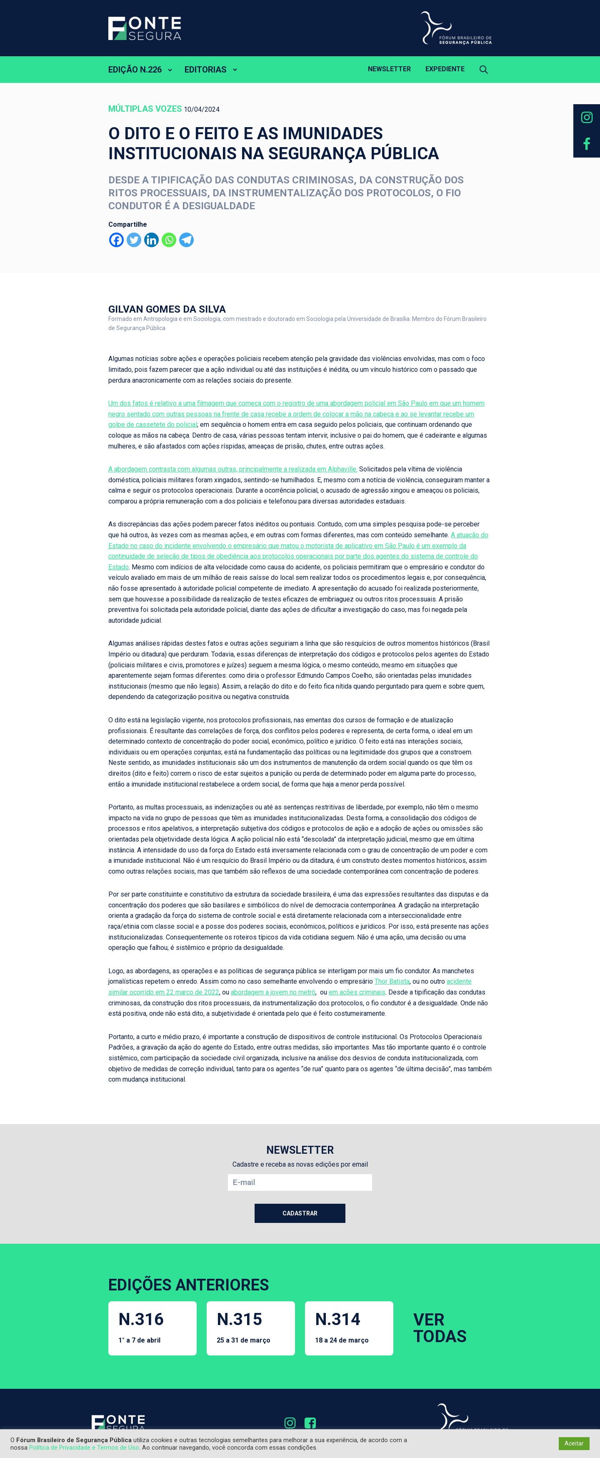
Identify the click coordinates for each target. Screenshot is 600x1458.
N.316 (141, 1327)
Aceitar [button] (574, 1443)
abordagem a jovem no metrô (273, 992)
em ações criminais (357, 992)
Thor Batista (392, 981)
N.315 (243, 1327)
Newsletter (389, 69)
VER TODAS (440, 1328)
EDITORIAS (206, 70)
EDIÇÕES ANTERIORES (188, 1285)
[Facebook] (116, 240)
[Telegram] (186, 240)
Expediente (445, 69)
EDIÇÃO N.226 (135, 70)
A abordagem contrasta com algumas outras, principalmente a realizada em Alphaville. (233, 469)
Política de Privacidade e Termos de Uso (84, 1447)
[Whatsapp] (169, 240)
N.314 (342, 1327)
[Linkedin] (151, 240)
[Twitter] (134, 240)
